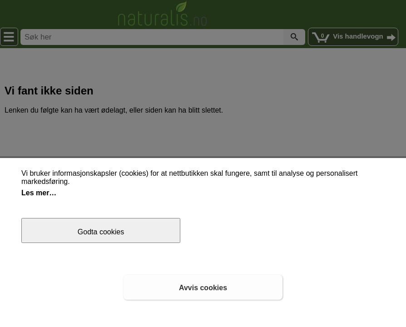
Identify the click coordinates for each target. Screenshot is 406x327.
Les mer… (38, 193)
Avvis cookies (203, 288)
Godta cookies (101, 232)
